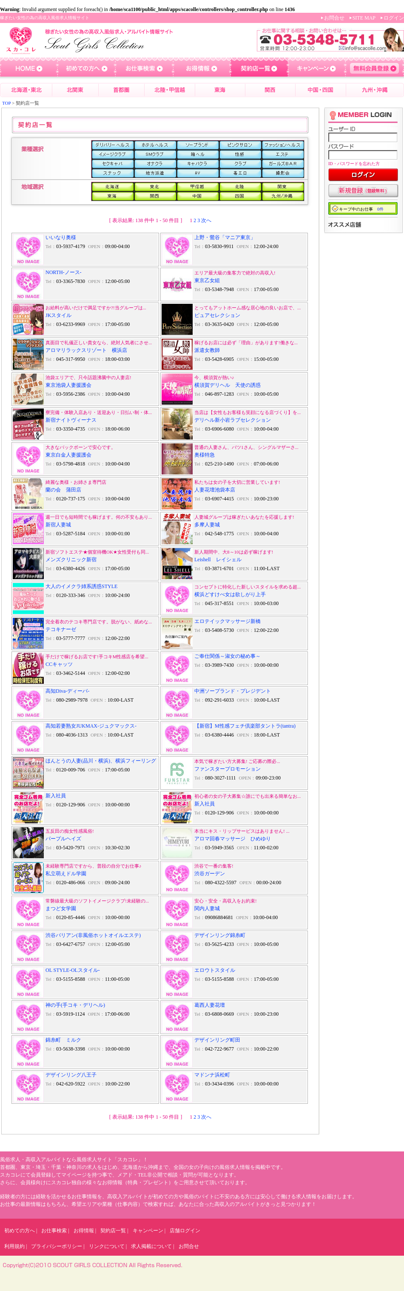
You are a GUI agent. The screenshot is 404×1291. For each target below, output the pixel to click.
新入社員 (56, 796)
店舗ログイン (185, 1231)
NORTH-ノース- (64, 272)
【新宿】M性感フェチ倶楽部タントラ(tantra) (245, 726)
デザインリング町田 (217, 1040)
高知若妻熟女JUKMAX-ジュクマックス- (91, 726)
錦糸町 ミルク (63, 1040)
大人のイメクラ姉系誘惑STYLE (81, 586)
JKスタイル (58, 315)
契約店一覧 (113, 1231)
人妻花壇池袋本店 (214, 490)
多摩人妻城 (207, 525)
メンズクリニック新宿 (71, 560)
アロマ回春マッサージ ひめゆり (232, 839)
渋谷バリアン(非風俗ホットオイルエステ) (93, 935)
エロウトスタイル (214, 970)
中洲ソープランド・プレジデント (232, 691)
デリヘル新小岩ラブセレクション (232, 420)
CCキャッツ (59, 664)
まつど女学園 (61, 908)
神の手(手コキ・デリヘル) (75, 1005)
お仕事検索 (54, 1231)
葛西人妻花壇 (209, 1005)
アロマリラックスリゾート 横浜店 (86, 350)
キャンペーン (148, 1231)
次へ (206, 220)
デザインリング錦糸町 (219, 935)
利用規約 (14, 1246)
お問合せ (334, 18)
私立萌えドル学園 (66, 874)
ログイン (394, 18)
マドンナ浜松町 (212, 1075)
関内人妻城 (207, 908)
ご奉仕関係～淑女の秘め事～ (227, 656)
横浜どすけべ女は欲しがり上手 (230, 594)
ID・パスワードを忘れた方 (354, 163)
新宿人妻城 (58, 525)
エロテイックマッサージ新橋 (227, 621)
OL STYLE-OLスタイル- (73, 970)
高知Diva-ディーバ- (67, 691)
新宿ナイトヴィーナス (71, 420)
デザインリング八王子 (71, 1075)
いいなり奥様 (61, 237)
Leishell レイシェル (218, 560)
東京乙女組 (207, 280)
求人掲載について (151, 1246)
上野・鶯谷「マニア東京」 (225, 237)
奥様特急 (204, 455)
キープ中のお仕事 (361, 209)
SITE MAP (364, 18)
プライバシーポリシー (56, 1246)
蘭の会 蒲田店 (63, 490)
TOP (6, 103)
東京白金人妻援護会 (68, 455)
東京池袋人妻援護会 (68, 385)
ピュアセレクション (217, 315)
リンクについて (107, 1246)
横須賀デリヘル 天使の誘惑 (227, 385)
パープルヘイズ (63, 839)
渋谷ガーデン (209, 874)
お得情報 (84, 1231)
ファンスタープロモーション (227, 769)
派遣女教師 (207, 350)
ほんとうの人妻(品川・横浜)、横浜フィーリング (101, 761)
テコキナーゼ (61, 629)
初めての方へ (19, 1231)
